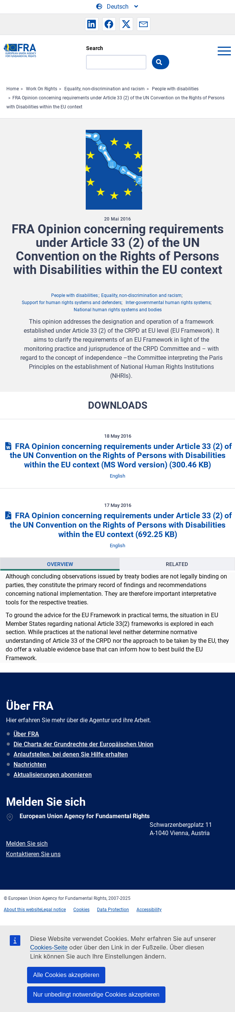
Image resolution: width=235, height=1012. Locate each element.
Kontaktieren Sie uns (33, 854)
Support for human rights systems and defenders (71, 302)
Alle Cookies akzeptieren (66, 975)
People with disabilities (175, 88)
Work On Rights (41, 88)
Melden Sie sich (27, 843)
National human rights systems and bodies (118, 309)
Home (12, 88)
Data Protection (113, 909)
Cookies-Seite (49, 947)
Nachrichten (30, 764)
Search (94, 48)
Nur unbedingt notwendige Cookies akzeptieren (96, 994)
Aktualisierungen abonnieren (53, 774)
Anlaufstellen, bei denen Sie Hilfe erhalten (71, 754)
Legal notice (53, 909)
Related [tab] (177, 564)
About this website (22, 909)
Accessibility (149, 909)
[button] (92, 24)
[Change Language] (117, 7)
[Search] (116, 62)
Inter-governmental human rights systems (168, 302)
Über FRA (26, 734)
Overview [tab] (60, 564)
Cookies (81, 909)
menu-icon (224, 51)
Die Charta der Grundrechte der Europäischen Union (83, 744)
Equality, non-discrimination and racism (104, 88)
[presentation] (60, 564)
